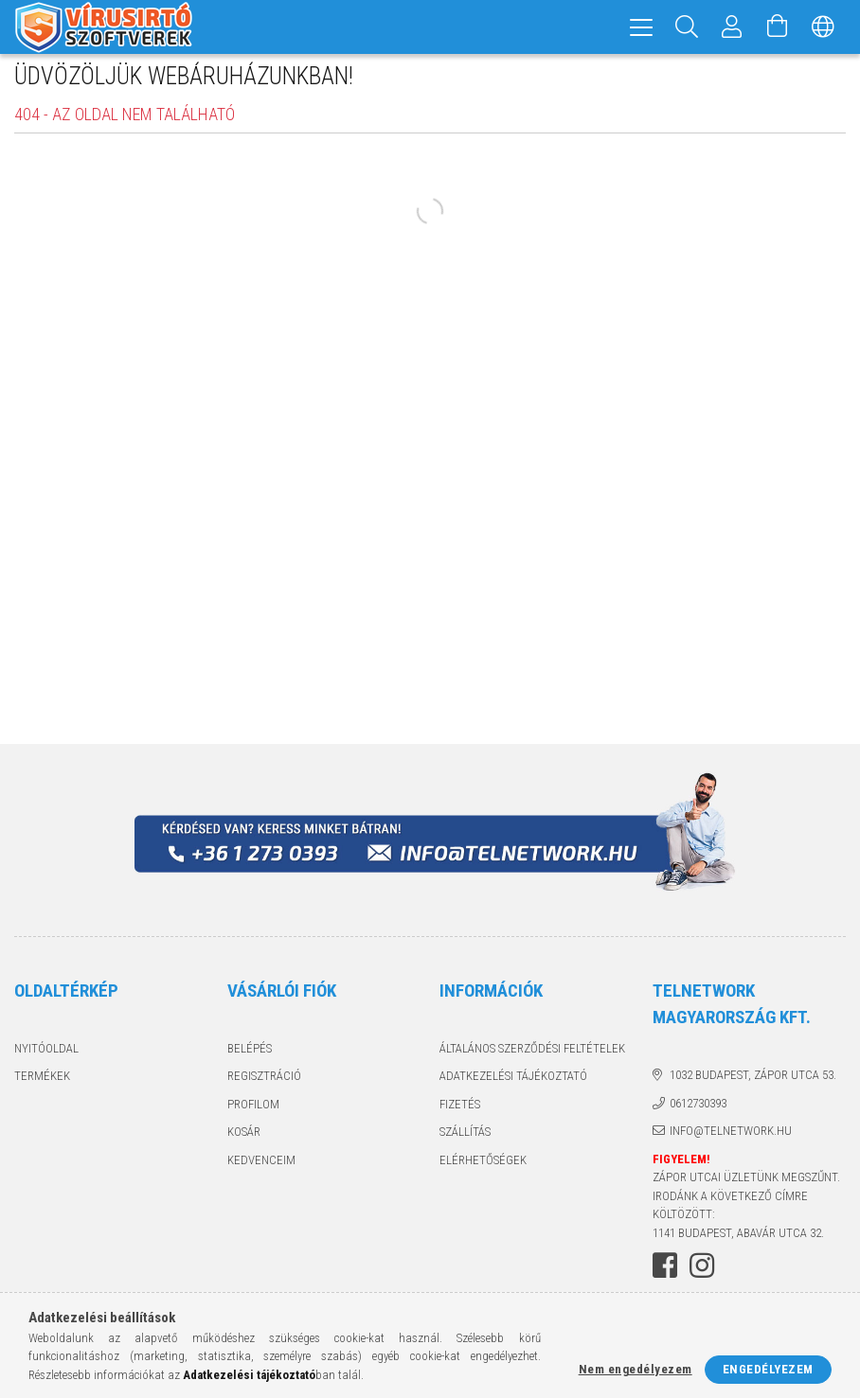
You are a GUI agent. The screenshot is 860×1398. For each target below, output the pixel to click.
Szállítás (465, 1141)
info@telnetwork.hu (731, 1140)
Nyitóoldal (46, 1058)
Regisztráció (264, 1085)
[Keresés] (686, 27)
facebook (665, 1275)
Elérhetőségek (483, 1169)
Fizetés (459, 1113)
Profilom (253, 1113)
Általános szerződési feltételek (532, 1058)
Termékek (42, 1085)
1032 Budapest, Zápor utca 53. (753, 1084)
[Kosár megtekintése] (777, 27)
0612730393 (698, 1113)
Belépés (249, 1058)
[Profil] (732, 27)
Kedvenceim (261, 1169)
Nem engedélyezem (635, 1369)
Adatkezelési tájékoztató (513, 1085)
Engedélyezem (768, 1369)
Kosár (243, 1141)
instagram (702, 1275)
